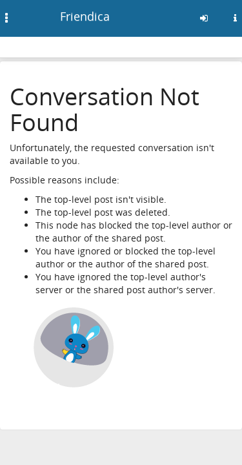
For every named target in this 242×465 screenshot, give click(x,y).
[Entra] (203, 18)
